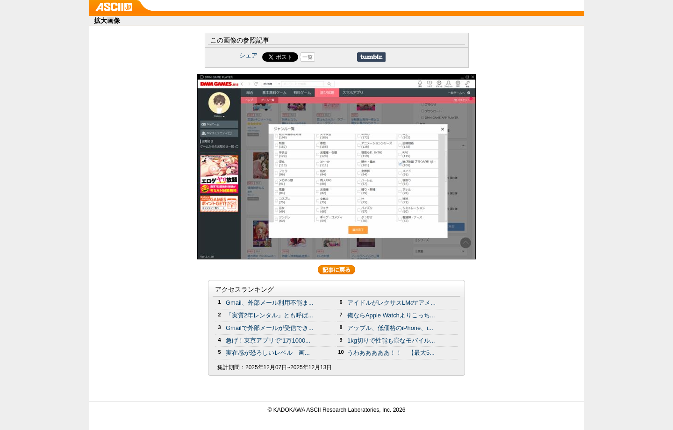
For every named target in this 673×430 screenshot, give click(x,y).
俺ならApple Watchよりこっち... (391, 315)
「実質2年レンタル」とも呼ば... (269, 315)
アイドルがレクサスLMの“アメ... (391, 302)
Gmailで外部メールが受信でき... (270, 327)
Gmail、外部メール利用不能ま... (270, 302)
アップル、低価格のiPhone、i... (390, 327)
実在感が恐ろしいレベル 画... (268, 352)
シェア (248, 55)
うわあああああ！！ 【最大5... (391, 352)
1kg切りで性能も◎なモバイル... (391, 340)
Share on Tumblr (371, 57)
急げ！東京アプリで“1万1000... (268, 340)
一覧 (307, 57)
